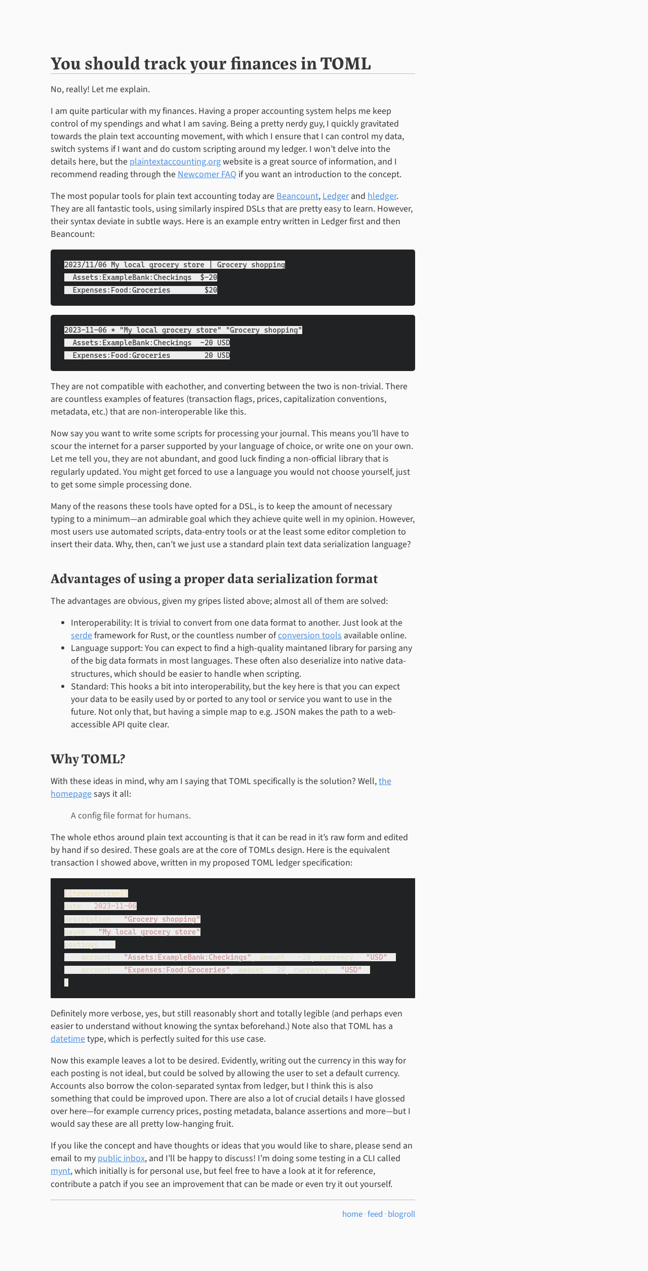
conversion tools (310, 635)
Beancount (297, 196)
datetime (68, 1039)
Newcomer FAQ (207, 174)
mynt (60, 1171)
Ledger (335, 196)
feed (375, 1214)
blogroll (401, 1214)
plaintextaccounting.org (175, 161)
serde (81, 635)
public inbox (121, 1158)
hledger (382, 196)
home (352, 1214)
